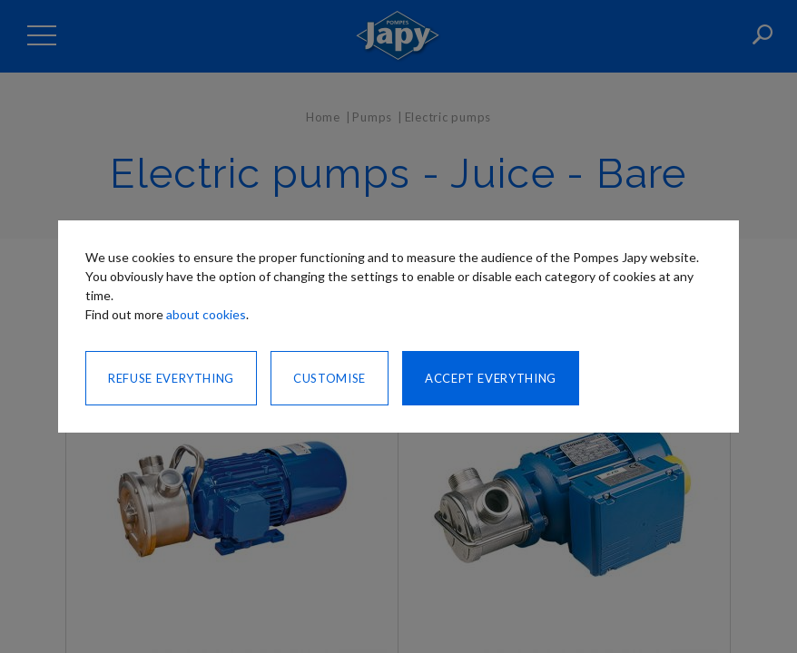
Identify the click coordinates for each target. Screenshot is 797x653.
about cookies (206, 314)
